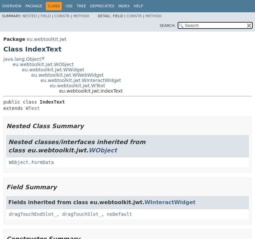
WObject (103, 150)
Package (34, 6)
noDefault (119, 214)
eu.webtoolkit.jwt (46, 39)
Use (69, 6)
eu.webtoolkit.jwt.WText (77, 85)
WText (33, 108)
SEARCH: (168, 26)
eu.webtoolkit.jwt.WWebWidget (67, 75)
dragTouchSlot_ (81, 214)
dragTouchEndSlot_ (32, 214)
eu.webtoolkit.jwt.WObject (43, 64)
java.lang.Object (22, 59)
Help (138, 6)
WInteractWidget (170, 202)
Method (81, 16)
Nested (29, 16)
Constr (62, 16)
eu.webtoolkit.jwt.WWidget (53, 69)
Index (123, 6)
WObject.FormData (31, 162)
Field (46, 16)
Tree (81, 6)
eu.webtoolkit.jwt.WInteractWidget (81, 80)
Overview (12, 6)
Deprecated (102, 6)
